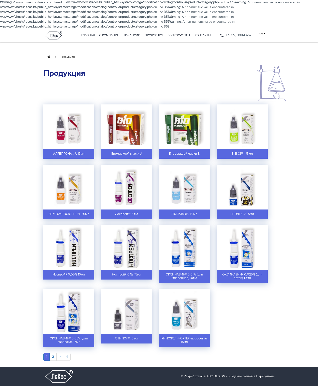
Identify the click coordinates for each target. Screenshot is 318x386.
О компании (109, 35)
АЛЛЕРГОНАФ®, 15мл (69, 153)
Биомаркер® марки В (184, 153)
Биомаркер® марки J (126, 153)
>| (67, 356)
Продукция (154, 35)
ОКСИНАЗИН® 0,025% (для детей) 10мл (242, 276)
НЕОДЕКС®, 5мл (242, 214)
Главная (88, 35)
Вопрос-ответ (179, 35)
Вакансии (132, 35)
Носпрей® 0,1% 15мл (126, 274)
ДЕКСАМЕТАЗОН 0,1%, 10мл (68, 214)
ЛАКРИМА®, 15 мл (184, 214)
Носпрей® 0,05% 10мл (69, 274)
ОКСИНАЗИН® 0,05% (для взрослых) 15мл (69, 340)
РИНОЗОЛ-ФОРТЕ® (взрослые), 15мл (184, 340)
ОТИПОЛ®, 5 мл (126, 338)
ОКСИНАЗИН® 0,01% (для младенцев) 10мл (184, 276)
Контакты (203, 35)
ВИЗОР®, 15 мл (242, 153)
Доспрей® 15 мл (126, 214)
